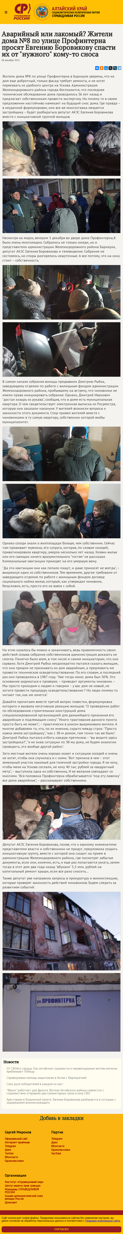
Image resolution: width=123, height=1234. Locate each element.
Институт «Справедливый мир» (24, 1182)
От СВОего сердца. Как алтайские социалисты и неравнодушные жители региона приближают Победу (60, 1070)
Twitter (9, 1153)
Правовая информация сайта (102, 1220)
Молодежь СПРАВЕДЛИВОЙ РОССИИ (22, 1191)
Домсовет (11, 1202)
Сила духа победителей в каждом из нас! (33, 1084)
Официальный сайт (16, 1138)
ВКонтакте (11, 1157)
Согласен (61, 1229)
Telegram (10, 1146)
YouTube (56, 1153)
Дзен (8, 1149)
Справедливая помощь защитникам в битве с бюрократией (44, 1078)
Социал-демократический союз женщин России (24, 1197)
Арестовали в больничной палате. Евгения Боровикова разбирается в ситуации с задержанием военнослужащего (59, 1101)
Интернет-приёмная (17, 1142)
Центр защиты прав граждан (22, 1185)
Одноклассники (14, 1160)
